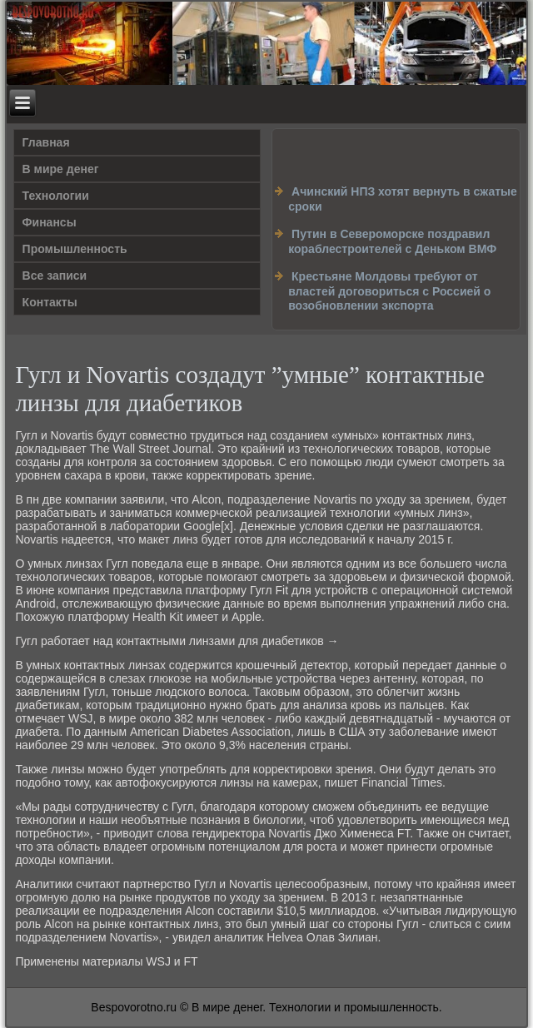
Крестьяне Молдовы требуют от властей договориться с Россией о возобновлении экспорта (389, 291)
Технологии (55, 195)
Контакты (49, 302)
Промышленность (74, 249)
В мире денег (60, 169)
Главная (46, 142)
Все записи (54, 275)
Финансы (49, 222)
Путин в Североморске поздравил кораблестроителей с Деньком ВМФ (392, 241)
